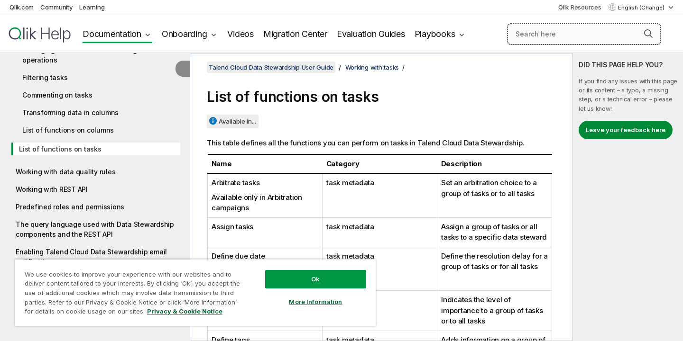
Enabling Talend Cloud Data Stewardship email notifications (91, 257)
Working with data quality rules (65, 172)
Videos (240, 34)
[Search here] (584, 34)
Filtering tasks (44, 77)
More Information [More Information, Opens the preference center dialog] (315, 301)
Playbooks (435, 34)
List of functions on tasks (60, 149)
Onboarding (184, 34)
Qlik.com (21, 7)
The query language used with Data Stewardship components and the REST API (95, 229)
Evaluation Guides (371, 34)
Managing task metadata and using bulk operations (87, 55)
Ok (315, 279)
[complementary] (628, 197)
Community (56, 7)
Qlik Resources (579, 7)
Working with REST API (52, 189)
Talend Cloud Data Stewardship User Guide (271, 67)
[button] (648, 33)
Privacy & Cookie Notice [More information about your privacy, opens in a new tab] (184, 311)
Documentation (112, 34)
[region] (195, 292)
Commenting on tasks (57, 95)
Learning (91, 7)
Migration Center (295, 34)
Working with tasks (372, 67)
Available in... (237, 121)
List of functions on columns (68, 130)
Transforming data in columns (70, 112)
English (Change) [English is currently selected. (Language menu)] (642, 7)
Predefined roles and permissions (70, 207)
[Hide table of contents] (182, 69)
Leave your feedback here (625, 130)
